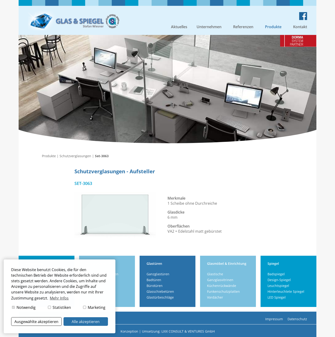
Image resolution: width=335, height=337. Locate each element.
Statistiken (59, 307)
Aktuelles (179, 26)
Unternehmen (209, 26)
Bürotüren (155, 285)
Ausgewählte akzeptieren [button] (36, 321)
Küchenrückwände (221, 285)
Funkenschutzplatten (223, 291)
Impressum (274, 319)
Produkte (273, 26)
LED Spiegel (277, 297)
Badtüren (154, 280)
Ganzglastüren (158, 274)
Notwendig (24, 307)
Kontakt (300, 26)
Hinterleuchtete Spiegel (286, 291)
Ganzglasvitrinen (220, 280)
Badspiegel (276, 274)
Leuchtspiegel (278, 285)
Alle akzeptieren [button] (86, 321)
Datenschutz (297, 319)
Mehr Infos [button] (59, 298)
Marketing (94, 307)
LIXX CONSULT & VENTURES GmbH (188, 331)
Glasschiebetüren (160, 291)
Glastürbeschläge (160, 297)
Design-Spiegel (279, 280)
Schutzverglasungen (75, 156)
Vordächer (215, 297)
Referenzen (243, 26)
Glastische (215, 274)
